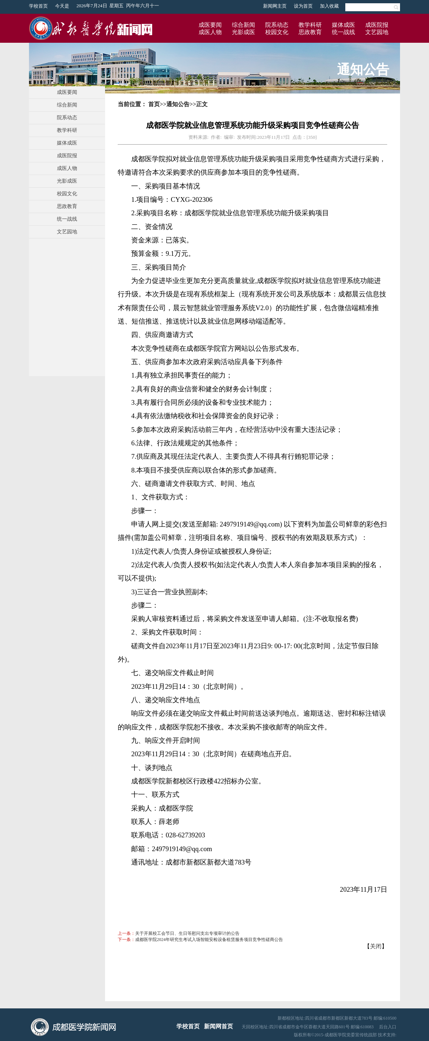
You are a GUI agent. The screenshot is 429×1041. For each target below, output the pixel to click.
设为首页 (303, 6)
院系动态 (276, 25)
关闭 (376, 946)
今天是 (62, 6)
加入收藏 (329, 6)
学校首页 (38, 6)
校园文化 (276, 32)
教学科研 (310, 25)
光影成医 (243, 32)
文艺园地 (376, 32)
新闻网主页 (275, 6)
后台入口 (387, 1026)
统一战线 (343, 32)
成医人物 (210, 32)
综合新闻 (243, 25)
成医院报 (376, 25)
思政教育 (310, 32)
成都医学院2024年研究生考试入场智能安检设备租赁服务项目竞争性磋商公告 (209, 939)
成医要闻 (210, 25)
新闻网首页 (218, 1026)
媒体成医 (343, 25)
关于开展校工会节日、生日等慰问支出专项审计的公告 (187, 933)
